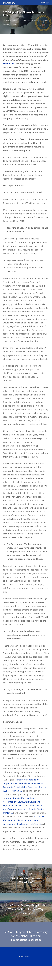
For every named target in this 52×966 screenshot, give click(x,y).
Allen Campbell (12, 20)
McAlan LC (9, 2)
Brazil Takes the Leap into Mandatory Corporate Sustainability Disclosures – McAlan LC (24, 820)
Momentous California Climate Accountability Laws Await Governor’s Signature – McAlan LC (21, 802)
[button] (44, 2)
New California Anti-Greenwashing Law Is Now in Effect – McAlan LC (23, 809)
